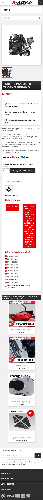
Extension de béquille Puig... (21, 402)
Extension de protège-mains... (21, 330)
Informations (7, 489)
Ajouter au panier (22, 170)
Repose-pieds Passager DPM (21, 438)
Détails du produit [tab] (14, 181)
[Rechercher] (21, 18)
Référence (9, 195)
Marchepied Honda (21, 366)
